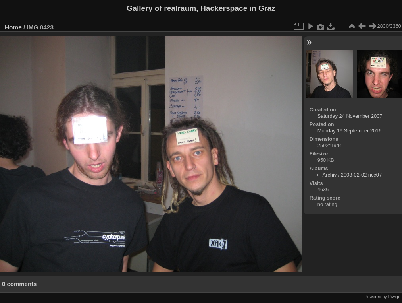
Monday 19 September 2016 (349, 131)
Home (13, 27)
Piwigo (394, 296)
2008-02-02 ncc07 (361, 175)
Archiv (330, 175)
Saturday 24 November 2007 (350, 116)
